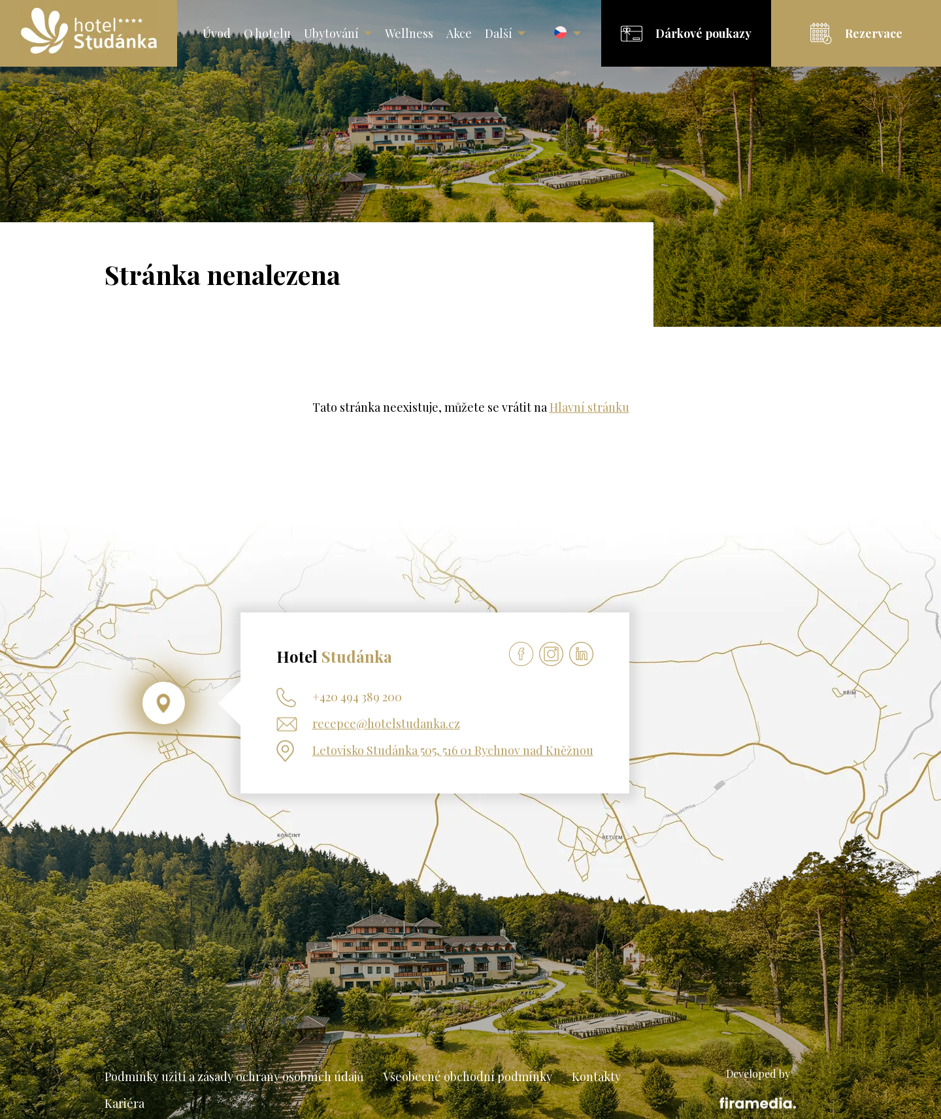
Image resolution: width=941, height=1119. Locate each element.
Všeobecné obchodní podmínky (467, 1076)
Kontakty (596, 1076)
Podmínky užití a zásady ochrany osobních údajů (234, 1076)
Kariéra (124, 1103)
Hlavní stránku (589, 407)
